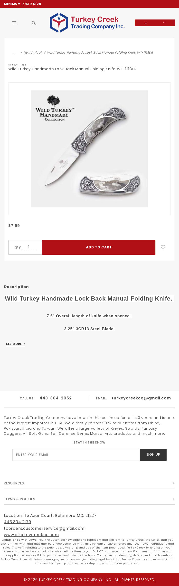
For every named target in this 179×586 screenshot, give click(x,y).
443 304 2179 (17, 522)
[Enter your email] (76, 455)
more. (159, 433)
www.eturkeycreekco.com (31, 535)
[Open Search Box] (34, 23)
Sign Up (153, 454)
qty (17, 247)
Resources (14, 483)
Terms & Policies (19, 499)
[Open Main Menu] (14, 23)
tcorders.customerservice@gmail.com (44, 528)
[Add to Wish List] (163, 247)
